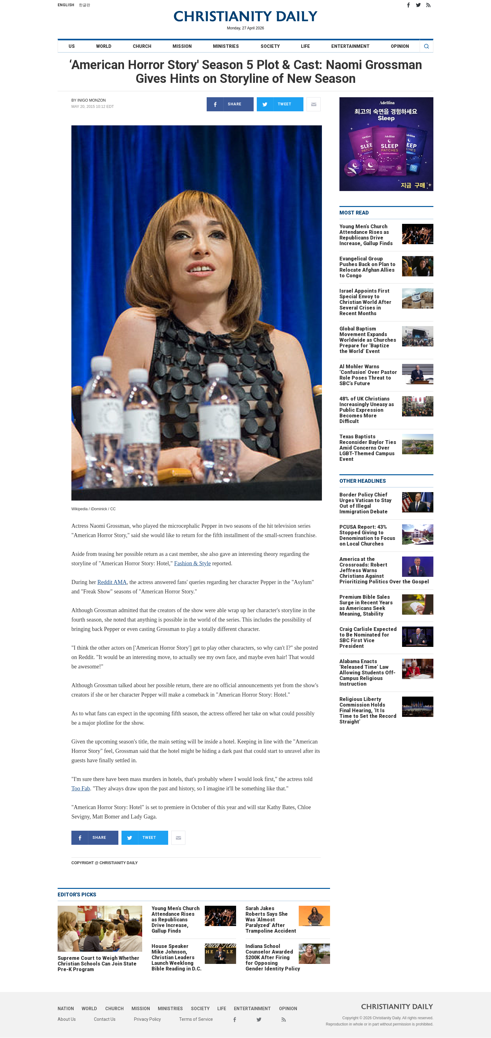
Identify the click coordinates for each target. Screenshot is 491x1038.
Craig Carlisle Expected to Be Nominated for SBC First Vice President (368, 637)
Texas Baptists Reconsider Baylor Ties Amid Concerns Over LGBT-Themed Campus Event (367, 448)
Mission (182, 46)
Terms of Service (196, 1019)
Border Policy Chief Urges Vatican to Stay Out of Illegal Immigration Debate (365, 503)
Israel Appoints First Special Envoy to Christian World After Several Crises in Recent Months (365, 302)
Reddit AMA (112, 582)
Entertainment (350, 46)
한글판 (84, 5)
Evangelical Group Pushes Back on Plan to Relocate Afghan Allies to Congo (367, 267)
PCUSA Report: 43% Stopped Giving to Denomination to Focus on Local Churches (367, 535)
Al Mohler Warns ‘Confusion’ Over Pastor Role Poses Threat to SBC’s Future (368, 375)
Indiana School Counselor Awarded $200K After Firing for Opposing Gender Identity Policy (273, 957)
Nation (66, 1008)
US (72, 46)
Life (305, 46)
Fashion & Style (192, 563)
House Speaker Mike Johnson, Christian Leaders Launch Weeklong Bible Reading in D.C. (177, 957)
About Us (67, 1019)
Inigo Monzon (91, 100)
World (103, 46)
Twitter (418, 5)
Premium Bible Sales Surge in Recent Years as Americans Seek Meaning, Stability (366, 605)
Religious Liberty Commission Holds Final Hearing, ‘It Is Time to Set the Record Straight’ (367, 710)
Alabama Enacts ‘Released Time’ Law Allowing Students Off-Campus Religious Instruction (367, 672)
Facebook (408, 5)
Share (224, 104)
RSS (428, 5)
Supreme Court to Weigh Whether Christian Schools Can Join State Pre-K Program (98, 963)
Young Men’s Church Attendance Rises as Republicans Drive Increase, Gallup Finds (175, 919)
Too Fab (80, 788)
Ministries (226, 46)
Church (142, 46)
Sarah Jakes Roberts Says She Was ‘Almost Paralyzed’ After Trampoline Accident (271, 919)
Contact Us (105, 1019)
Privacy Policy (147, 1019)
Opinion (400, 46)
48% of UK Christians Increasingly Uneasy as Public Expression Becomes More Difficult (366, 410)
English (66, 5)
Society (270, 46)
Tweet (274, 104)
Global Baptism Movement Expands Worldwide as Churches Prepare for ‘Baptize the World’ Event (367, 340)
